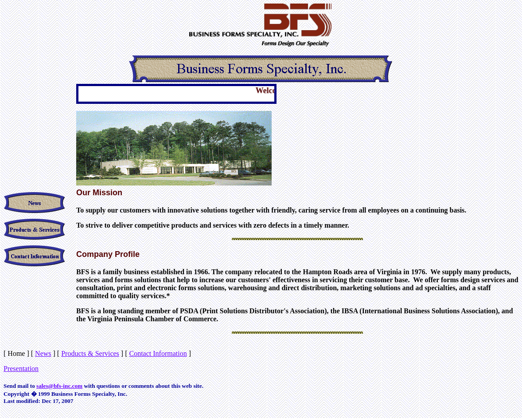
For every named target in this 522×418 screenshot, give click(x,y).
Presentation (21, 368)
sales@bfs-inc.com (59, 386)
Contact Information (158, 353)
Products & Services (90, 353)
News (43, 353)
